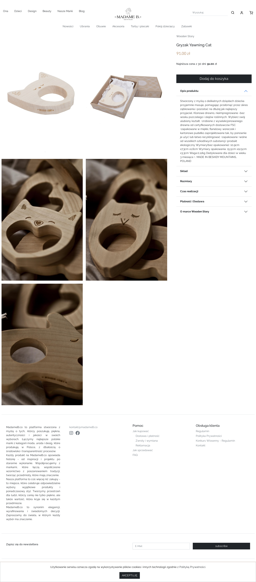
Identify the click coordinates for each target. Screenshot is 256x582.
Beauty (47, 11)
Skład (184, 171)
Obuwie (101, 26)
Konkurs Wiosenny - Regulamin (215, 440)
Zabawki (186, 26)
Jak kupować (141, 431)
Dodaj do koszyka (214, 79)
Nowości (68, 26)
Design (32, 11)
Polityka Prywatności (209, 435)
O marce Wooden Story (194, 211)
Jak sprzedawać (143, 450)
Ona (5, 11)
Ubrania (85, 26)
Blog (82, 11)
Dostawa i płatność (148, 435)
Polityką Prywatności (192, 566)
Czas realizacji (189, 191)
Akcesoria (118, 26)
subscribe (221, 546)
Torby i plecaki (140, 26)
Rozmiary (186, 181)
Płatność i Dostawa (192, 201)
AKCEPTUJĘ (129, 575)
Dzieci (18, 11)
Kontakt (200, 445)
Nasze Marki (65, 11)
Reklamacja (143, 445)
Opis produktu (189, 90)
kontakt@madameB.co (83, 427)
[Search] (209, 12)
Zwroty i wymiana (147, 440)
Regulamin (202, 431)
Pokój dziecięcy (165, 26)
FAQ (135, 454)
